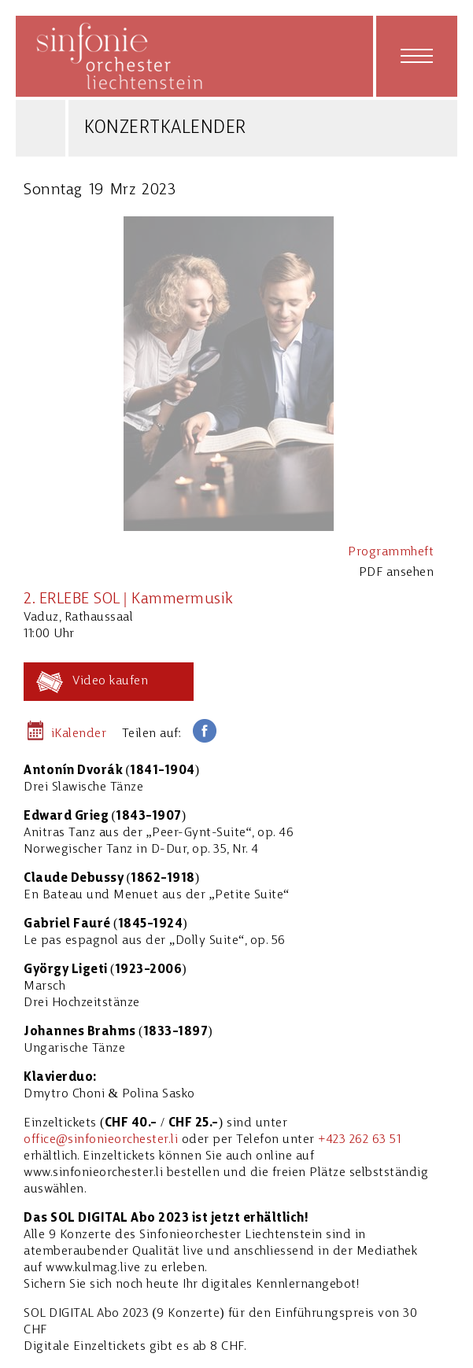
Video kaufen (110, 681)
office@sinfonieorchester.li (101, 1140)
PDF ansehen (396, 572)
